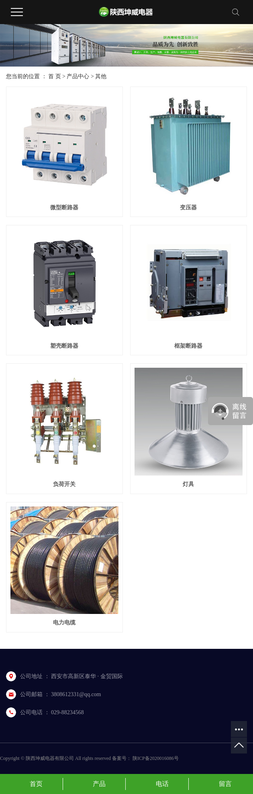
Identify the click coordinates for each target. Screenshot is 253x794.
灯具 (188, 484)
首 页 (54, 76)
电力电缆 (64, 623)
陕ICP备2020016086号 (156, 758)
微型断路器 (64, 208)
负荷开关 (64, 484)
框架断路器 (188, 346)
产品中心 (78, 76)
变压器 (188, 208)
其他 (100, 76)
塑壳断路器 (64, 346)
